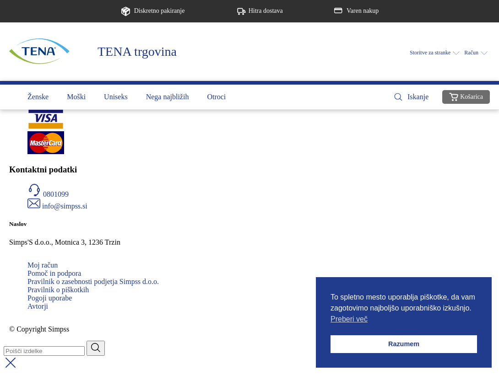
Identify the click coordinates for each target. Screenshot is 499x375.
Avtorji (37, 306)
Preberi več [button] (349, 319)
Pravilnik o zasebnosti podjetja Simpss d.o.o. (93, 281)
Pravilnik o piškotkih (58, 290)
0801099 (56, 194)
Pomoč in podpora (54, 273)
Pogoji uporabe (49, 298)
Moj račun (42, 265)
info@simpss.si (64, 206)
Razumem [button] (403, 344)
